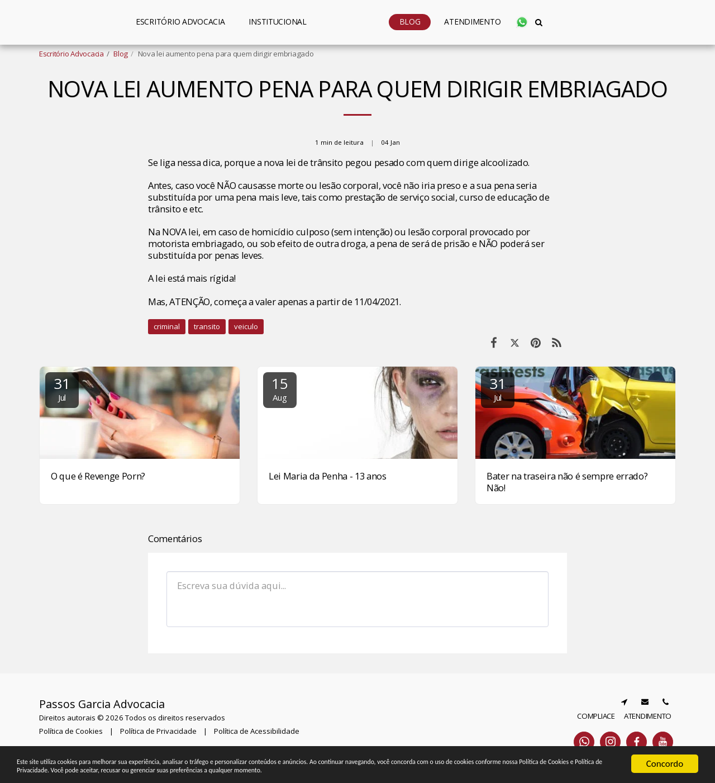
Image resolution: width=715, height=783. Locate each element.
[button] (237, 22)
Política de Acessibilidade (256, 731)
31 (62, 388)
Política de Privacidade (158, 731)
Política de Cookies (71, 731)
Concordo (665, 755)
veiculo (246, 326)
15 (280, 388)
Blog (120, 54)
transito (207, 326)
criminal (167, 326)
